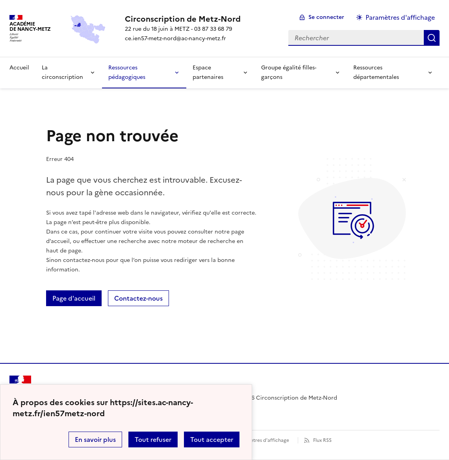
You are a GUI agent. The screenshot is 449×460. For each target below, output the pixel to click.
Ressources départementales (376, 72)
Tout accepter (211, 439)
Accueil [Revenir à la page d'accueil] (19, 68)
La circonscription (62, 72)
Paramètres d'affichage (262, 440)
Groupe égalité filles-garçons (288, 72)
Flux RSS (322, 440)
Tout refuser (153, 439)
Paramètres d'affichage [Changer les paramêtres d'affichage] (400, 17)
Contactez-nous (138, 298)
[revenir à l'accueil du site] (183, 18)
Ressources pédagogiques (126, 72)
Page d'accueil (73, 298)
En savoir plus (95, 439)
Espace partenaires (208, 72)
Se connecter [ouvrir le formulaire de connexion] (326, 17)
